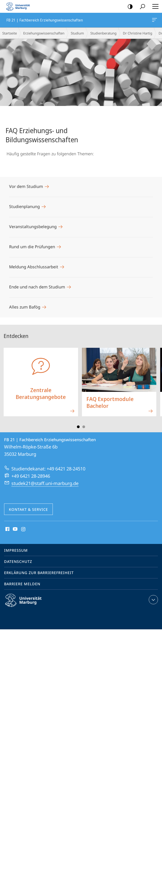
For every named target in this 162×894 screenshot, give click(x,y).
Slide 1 (78, 426)
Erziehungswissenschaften (43, 33)
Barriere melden (22, 583)
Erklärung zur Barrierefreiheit (39, 572)
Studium (77, 33)
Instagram (23, 529)
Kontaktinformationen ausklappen (153, 599)
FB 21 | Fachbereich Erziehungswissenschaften (154, 21)
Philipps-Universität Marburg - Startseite (19, 6)
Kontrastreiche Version (128, 6)
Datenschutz (18, 561)
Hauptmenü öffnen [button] (154, 6)
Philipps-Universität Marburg (27, 604)
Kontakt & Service (28, 509)
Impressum (16, 550)
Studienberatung (103, 33)
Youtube (15, 529)
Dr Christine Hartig (137, 33)
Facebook (7, 529)
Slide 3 (83, 426)
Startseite (9, 33)
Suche (141, 6)
